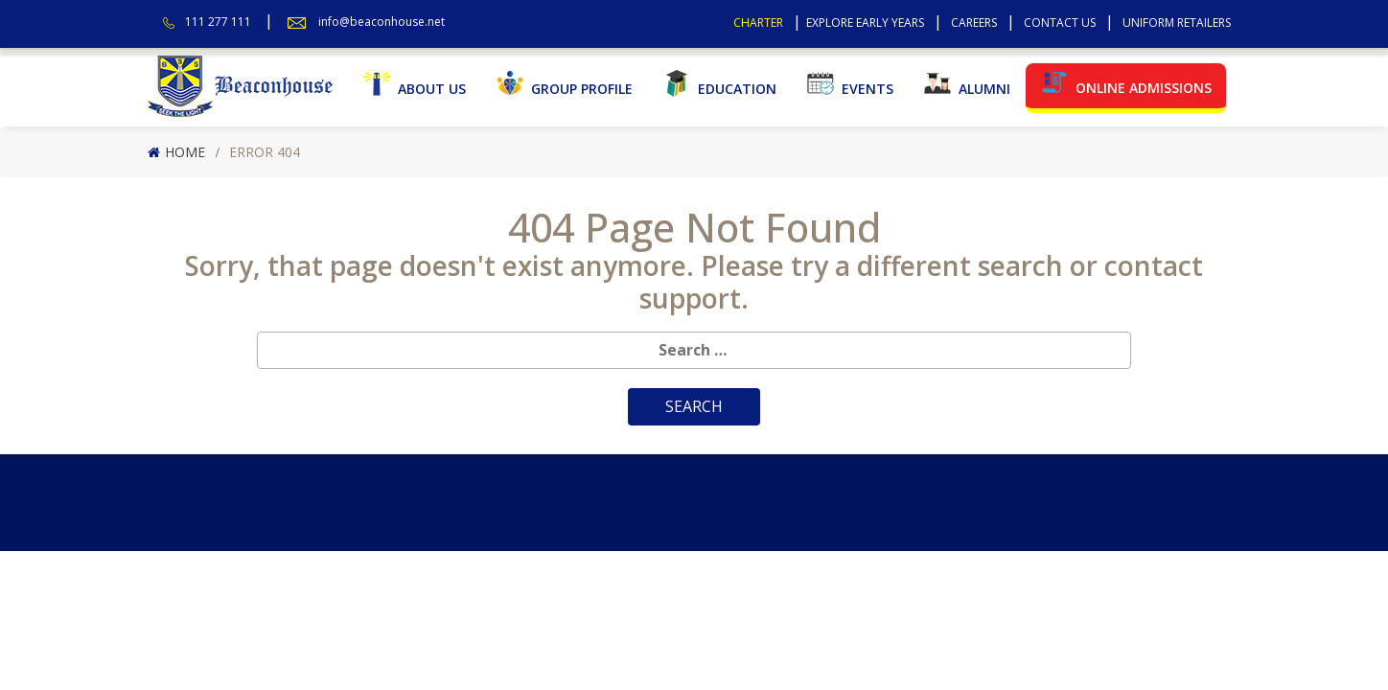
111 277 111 (218, 21)
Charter (758, 22)
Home (185, 152)
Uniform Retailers (1176, 22)
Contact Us (1060, 22)
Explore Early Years (865, 22)
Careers (974, 22)
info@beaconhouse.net (381, 21)
